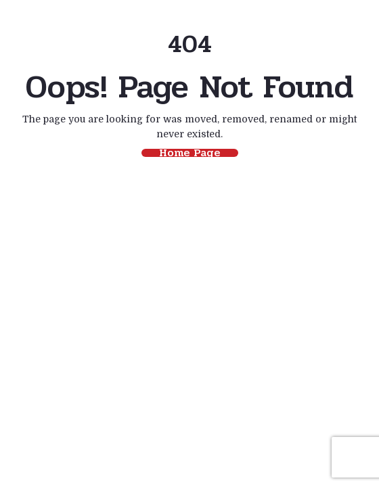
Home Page (190, 153)
